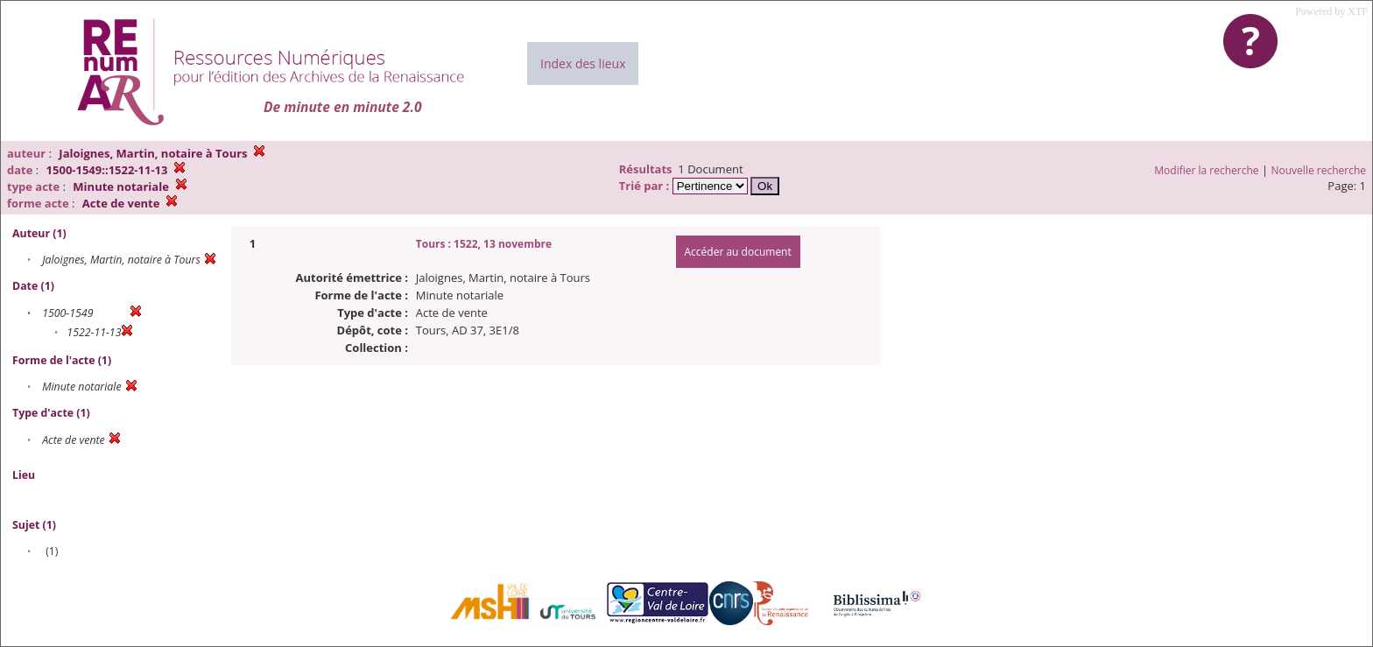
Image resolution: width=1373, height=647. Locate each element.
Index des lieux (582, 63)
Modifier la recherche (1206, 170)
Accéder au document (738, 251)
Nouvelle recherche (1319, 170)
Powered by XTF (1331, 11)
